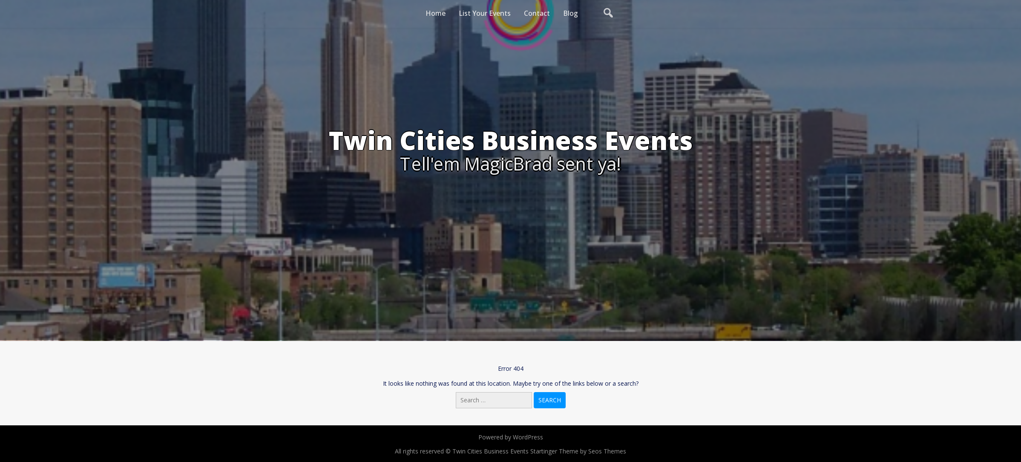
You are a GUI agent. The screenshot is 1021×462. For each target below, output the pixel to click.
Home (436, 13)
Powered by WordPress (510, 437)
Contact (537, 13)
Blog (570, 13)
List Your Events (485, 13)
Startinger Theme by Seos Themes (578, 451)
